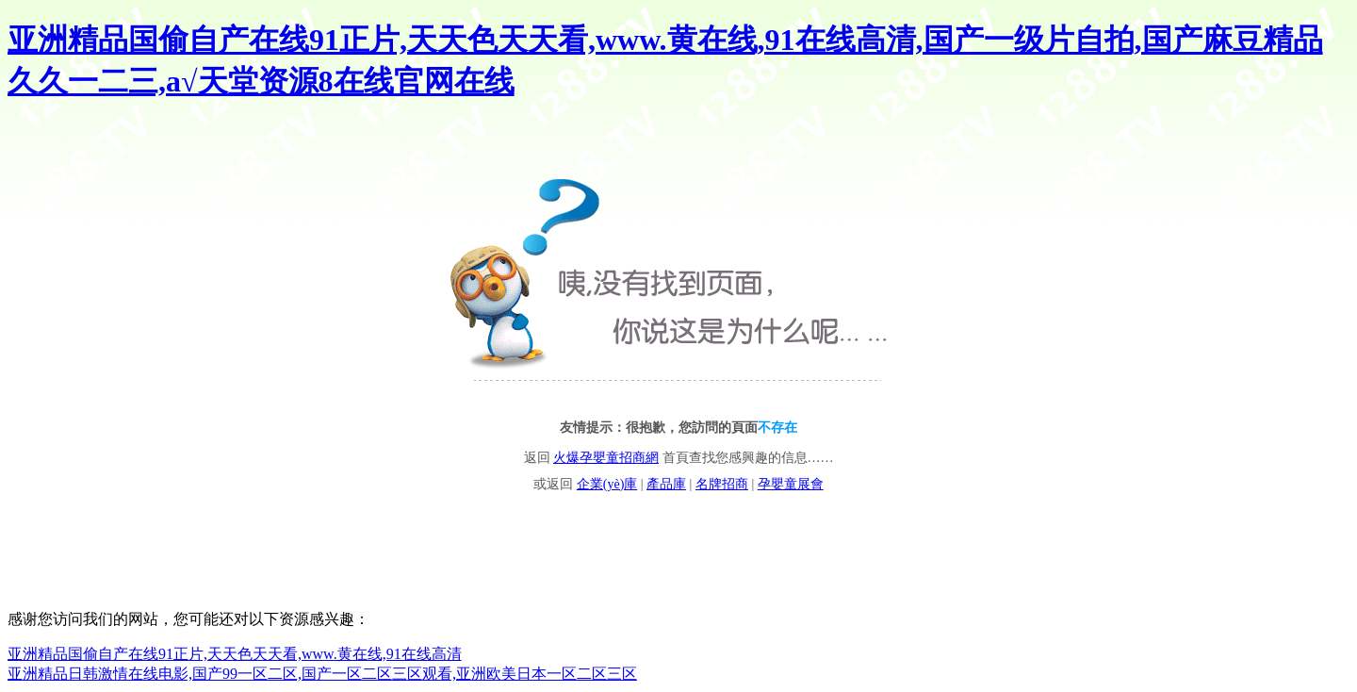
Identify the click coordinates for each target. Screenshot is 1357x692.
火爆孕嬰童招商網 (606, 458)
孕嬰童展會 (791, 484)
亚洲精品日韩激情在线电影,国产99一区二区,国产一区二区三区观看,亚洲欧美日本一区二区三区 (322, 674)
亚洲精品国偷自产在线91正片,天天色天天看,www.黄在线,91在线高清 (235, 654)
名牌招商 (721, 484)
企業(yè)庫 (607, 484)
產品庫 (666, 484)
